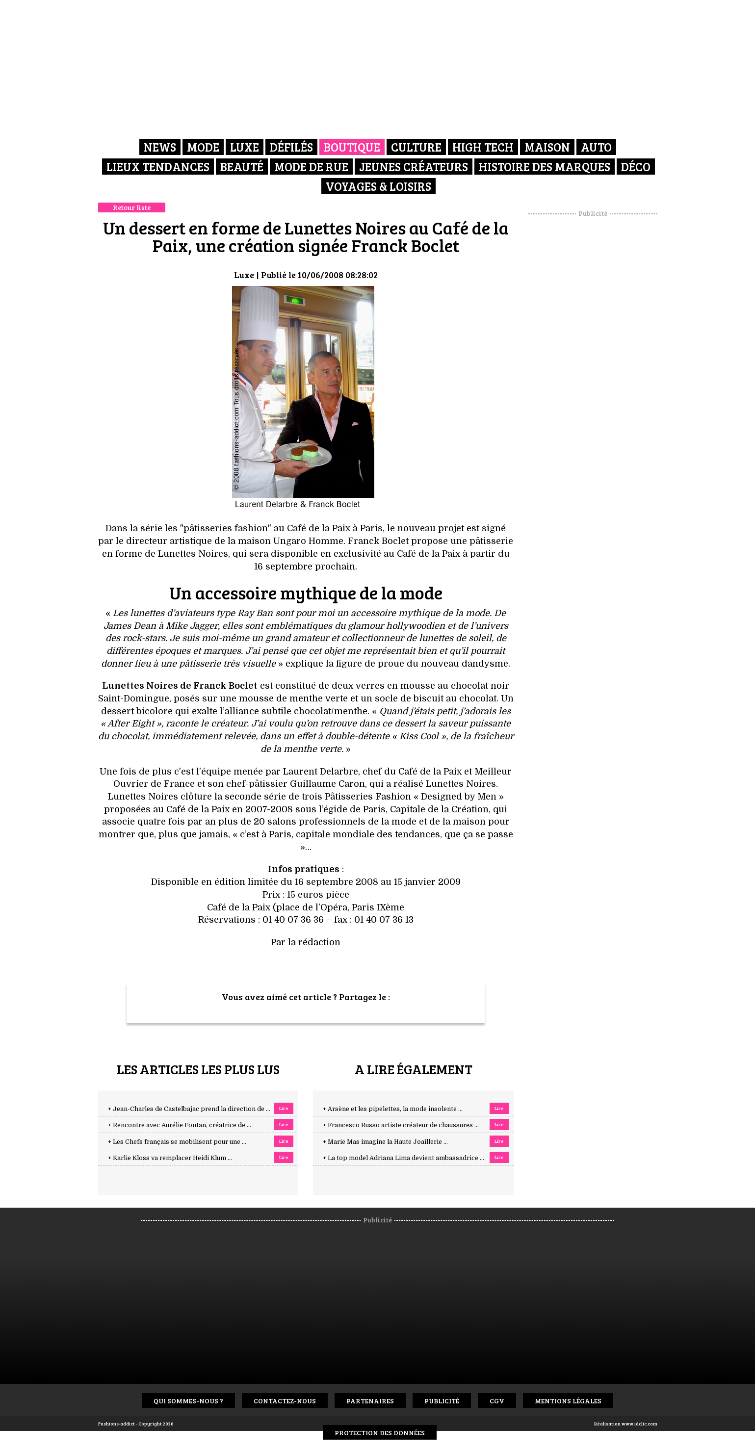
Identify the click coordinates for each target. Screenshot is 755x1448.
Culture (416, 147)
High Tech (483, 147)
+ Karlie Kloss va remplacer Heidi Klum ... (170, 1158)
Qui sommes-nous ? (188, 1400)
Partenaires (370, 1400)
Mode (203, 147)
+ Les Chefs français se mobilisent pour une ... (177, 1141)
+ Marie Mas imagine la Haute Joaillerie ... (385, 1141)
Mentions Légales (568, 1400)
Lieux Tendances (157, 166)
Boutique (352, 147)
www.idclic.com (639, 1423)
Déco (636, 166)
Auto (596, 147)
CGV (497, 1400)
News (160, 147)
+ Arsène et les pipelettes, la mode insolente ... (393, 1109)
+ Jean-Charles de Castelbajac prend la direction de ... (189, 1109)
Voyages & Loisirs (378, 186)
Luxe (244, 147)
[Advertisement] (592, 365)
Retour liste (132, 207)
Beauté (241, 166)
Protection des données (380, 1432)
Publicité (441, 1400)
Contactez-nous (285, 1400)
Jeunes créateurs (413, 166)
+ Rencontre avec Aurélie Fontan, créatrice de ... (179, 1125)
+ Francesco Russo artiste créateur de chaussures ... (401, 1125)
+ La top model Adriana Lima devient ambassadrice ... (403, 1158)
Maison (547, 147)
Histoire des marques (544, 166)
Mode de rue (311, 166)
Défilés (291, 147)
